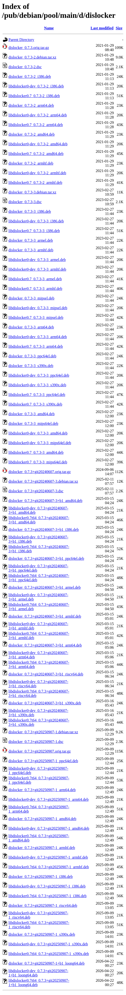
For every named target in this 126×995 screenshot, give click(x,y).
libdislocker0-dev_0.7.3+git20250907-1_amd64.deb (48, 828)
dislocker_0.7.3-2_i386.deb (29, 76)
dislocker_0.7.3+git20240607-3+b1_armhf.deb (44, 616)
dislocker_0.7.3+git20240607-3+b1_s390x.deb (44, 703)
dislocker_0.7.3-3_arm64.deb (31, 327)
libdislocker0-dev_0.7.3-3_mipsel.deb (37, 308)
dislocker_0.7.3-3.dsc (25, 202)
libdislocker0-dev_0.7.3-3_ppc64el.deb (38, 375)
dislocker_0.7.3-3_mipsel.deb (31, 298)
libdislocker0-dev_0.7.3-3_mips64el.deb (39, 443)
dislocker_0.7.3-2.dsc (25, 67)
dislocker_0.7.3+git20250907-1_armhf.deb (41, 848)
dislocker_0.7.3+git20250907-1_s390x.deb (41, 934)
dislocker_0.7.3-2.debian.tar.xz (32, 57)
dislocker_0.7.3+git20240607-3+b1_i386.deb (43, 530)
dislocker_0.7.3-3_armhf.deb (30, 250)
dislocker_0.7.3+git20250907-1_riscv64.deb (42, 905)
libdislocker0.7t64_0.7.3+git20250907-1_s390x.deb (48, 954)
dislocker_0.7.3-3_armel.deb (30, 240)
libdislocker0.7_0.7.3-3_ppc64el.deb (36, 395)
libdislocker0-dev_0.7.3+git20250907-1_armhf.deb (48, 857)
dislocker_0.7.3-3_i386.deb (29, 211)
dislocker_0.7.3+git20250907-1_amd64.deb (42, 819)
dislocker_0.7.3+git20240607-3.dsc (35, 491)
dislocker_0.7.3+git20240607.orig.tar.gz (39, 472)
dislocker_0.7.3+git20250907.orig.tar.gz (39, 751)
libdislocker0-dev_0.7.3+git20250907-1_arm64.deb (48, 799)
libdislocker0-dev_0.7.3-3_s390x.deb (37, 385)
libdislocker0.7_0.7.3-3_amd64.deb (36, 452)
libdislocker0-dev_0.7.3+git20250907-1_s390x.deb (48, 944)
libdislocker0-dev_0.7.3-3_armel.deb (37, 260)
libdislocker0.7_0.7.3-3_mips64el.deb (37, 462)
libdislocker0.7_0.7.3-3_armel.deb (35, 279)
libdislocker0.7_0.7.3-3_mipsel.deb (35, 317)
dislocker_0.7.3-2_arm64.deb (31, 105)
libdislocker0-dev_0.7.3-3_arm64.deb (37, 337)
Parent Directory (21, 40)
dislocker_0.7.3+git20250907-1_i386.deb (40, 877)
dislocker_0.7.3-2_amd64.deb (31, 134)
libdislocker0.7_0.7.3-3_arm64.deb (35, 346)
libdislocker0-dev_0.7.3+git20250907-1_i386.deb (47, 886)
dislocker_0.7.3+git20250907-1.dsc (35, 742)
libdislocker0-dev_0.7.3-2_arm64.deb (37, 115)
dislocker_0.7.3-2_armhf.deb (30, 163)
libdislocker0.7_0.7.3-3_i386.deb (34, 231)
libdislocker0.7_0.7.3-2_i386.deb (34, 96)
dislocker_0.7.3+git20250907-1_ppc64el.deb (43, 761)
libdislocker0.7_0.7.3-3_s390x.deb (35, 404)
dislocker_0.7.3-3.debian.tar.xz (32, 192)
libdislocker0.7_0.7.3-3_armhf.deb (35, 289)
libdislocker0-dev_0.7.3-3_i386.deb (36, 221)
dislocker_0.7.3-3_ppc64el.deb (32, 356)
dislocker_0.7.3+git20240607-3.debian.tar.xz (43, 481)
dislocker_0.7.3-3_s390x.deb (30, 366)
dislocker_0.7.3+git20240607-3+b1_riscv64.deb (45, 674)
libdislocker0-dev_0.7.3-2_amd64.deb (37, 144)
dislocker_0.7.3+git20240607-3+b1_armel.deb (44, 587)
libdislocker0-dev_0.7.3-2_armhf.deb (37, 173)
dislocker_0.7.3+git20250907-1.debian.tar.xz (43, 732)
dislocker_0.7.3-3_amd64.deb (31, 414)
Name (49, 28)
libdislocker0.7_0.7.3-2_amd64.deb (36, 154)
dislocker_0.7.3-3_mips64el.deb (33, 423)
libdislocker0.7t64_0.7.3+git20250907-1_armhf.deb (48, 867)
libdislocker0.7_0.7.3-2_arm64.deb (35, 125)
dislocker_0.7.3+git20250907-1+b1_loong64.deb (46, 963)
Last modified (102, 28)
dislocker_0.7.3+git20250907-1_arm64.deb (42, 790)
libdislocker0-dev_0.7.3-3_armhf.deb (37, 269)
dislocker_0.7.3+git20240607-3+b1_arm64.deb (45, 645)
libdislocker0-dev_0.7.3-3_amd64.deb (37, 433)
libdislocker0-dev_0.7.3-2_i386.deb (36, 86)
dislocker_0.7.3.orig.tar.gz (28, 48)
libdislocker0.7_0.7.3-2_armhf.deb (35, 182)
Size (119, 28)
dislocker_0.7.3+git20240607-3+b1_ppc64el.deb (46, 558)
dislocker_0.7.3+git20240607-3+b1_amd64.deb (45, 501)
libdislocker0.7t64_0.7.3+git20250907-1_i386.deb (47, 896)
